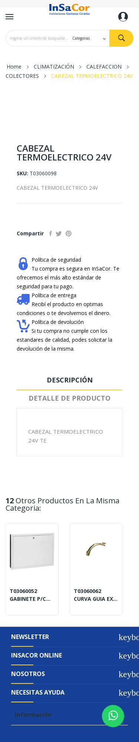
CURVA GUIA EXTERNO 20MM (96, 599)
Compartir (50, 233)
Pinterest (68, 233)
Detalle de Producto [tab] (69, 398)
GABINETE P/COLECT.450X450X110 (32, 599)
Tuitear (59, 233)
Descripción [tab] (70, 379)
